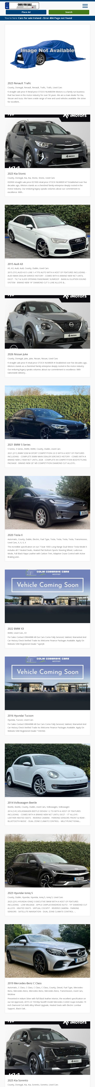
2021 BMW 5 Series (19, 444)
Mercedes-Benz (20, 991)
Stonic (35, 178)
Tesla (52, 539)
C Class (21, 987)
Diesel (59, 987)
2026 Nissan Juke (18, 354)
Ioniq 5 (42, 897)
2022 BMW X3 (16, 628)
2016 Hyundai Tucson (20, 715)
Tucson (19, 720)
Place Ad (26, 12)
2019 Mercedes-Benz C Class (25, 983)
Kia (25, 178)
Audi (17, 268)
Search (68, 12)
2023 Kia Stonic (17, 173)
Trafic (42, 87)
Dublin (35, 268)
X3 (25, 633)
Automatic (12, 539)
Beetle (11, 807)
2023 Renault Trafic (19, 83)
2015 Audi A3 (15, 264)
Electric (36, 539)
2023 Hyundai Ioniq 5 (20, 893)
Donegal (19, 87)
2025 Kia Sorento (18, 1080)
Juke (26, 358)
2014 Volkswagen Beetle (22, 802)
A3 (9, 268)
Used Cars (57, 87)
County (11, 87)
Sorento (35, 1084)
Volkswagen (52, 807)
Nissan (37, 358)
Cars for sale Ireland (29, 18)
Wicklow (11, 994)
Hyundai (11, 720)
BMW (26, 449)
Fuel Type (44, 539)
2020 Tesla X (15, 535)
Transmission (81, 539)
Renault (27, 87)
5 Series (11, 449)
